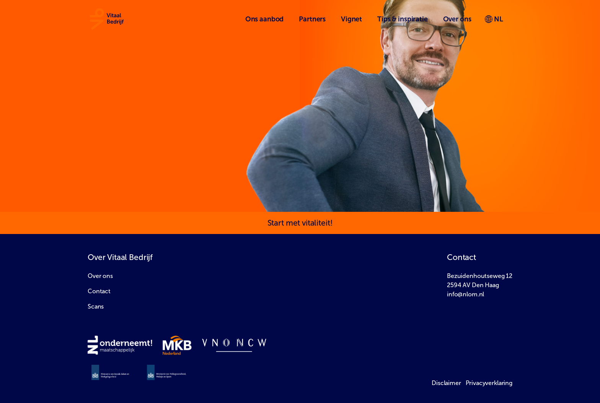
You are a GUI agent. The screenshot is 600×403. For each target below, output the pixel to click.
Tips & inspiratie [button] (402, 19)
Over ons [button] (457, 19)
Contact (99, 291)
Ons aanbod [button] (264, 19)
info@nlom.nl (465, 294)
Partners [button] (312, 19)
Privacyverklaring (489, 383)
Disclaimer (446, 383)
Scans (96, 306)
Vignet (351, 19)
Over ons (100, 276)
